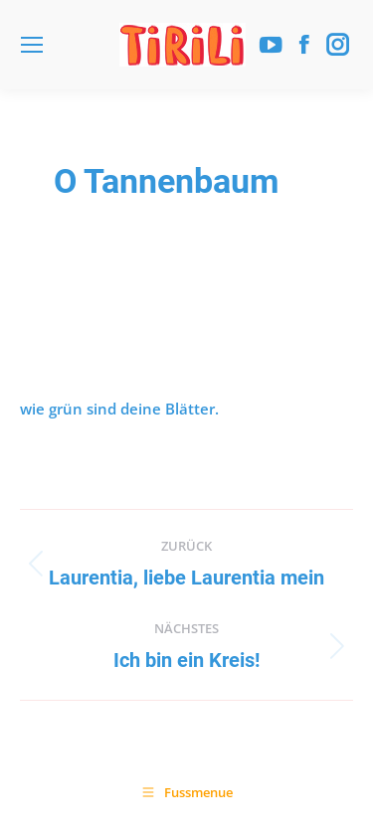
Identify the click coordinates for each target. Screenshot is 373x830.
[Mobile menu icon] (32, 45)
